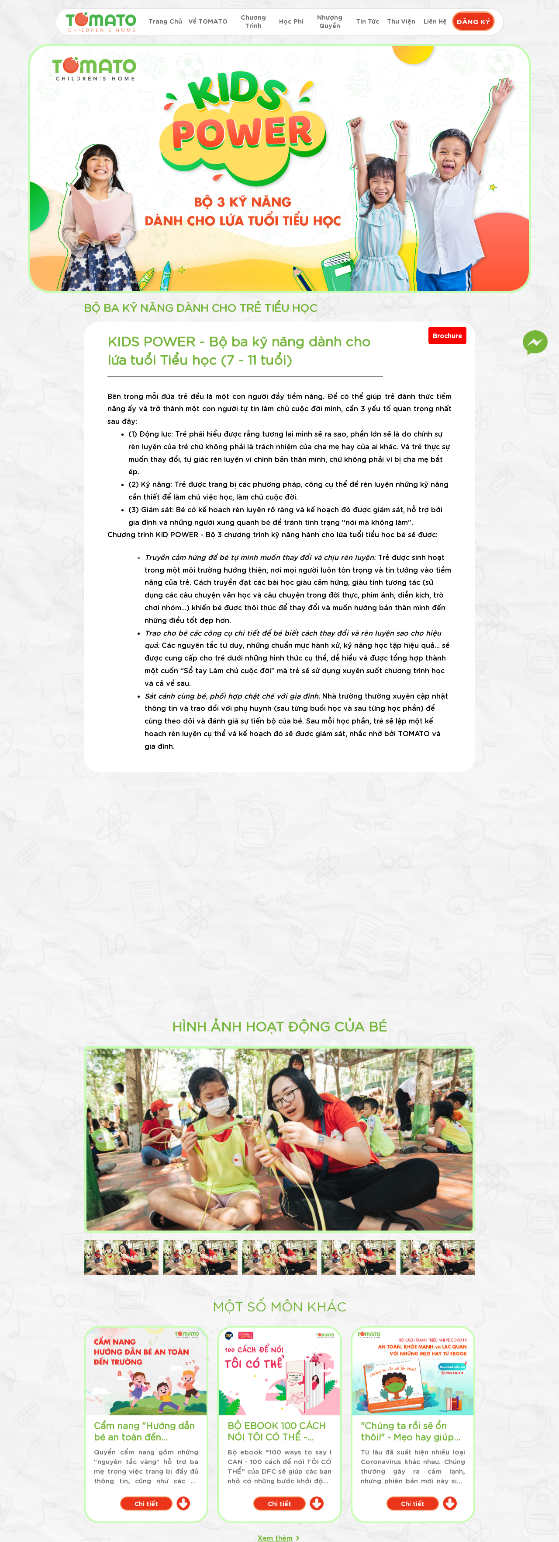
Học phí (291, 21)
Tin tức (368, 21)
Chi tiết (141, 981)
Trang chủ (165, 21)
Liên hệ (435, 21)
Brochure (447, 335)
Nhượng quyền (329, 21)
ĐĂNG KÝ (473, 21)
